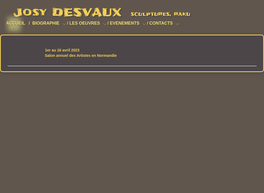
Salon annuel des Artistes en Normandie (81, 55)
